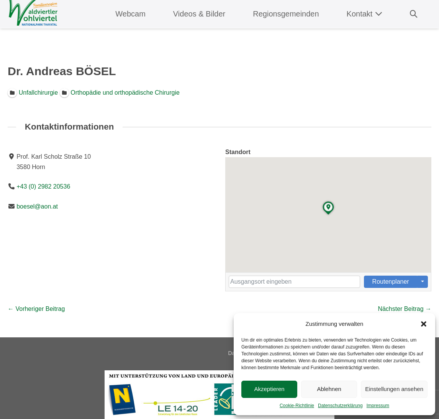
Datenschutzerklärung (340, 405)
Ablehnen (329, 389)
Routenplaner (390, 281)
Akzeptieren (269, 389)
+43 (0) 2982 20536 (43, 187)
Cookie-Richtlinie (297, 405)
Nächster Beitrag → (404, 309)
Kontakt (364, 14)
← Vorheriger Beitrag (36, 309)
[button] (424, 324)
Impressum (378, 405)
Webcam (130, 14)
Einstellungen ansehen (394, 389)
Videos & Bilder (199, 14)
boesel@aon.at (37, 206)
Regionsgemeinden (286, 14)
